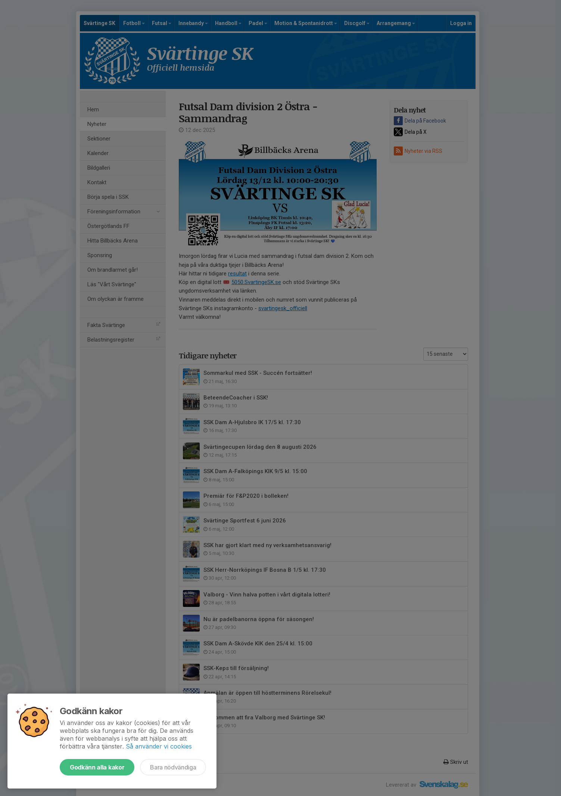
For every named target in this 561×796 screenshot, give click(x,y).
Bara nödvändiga (173, 767)
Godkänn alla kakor (97, 767)
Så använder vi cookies (159, 746)
